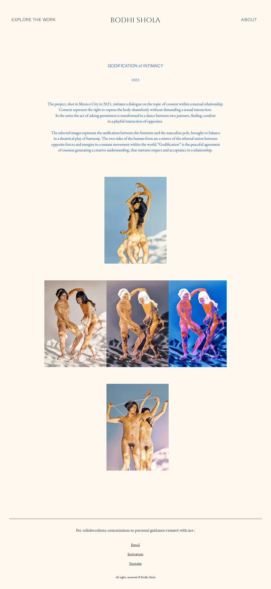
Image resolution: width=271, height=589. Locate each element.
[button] (34, 19)
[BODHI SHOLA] (135, 20)
